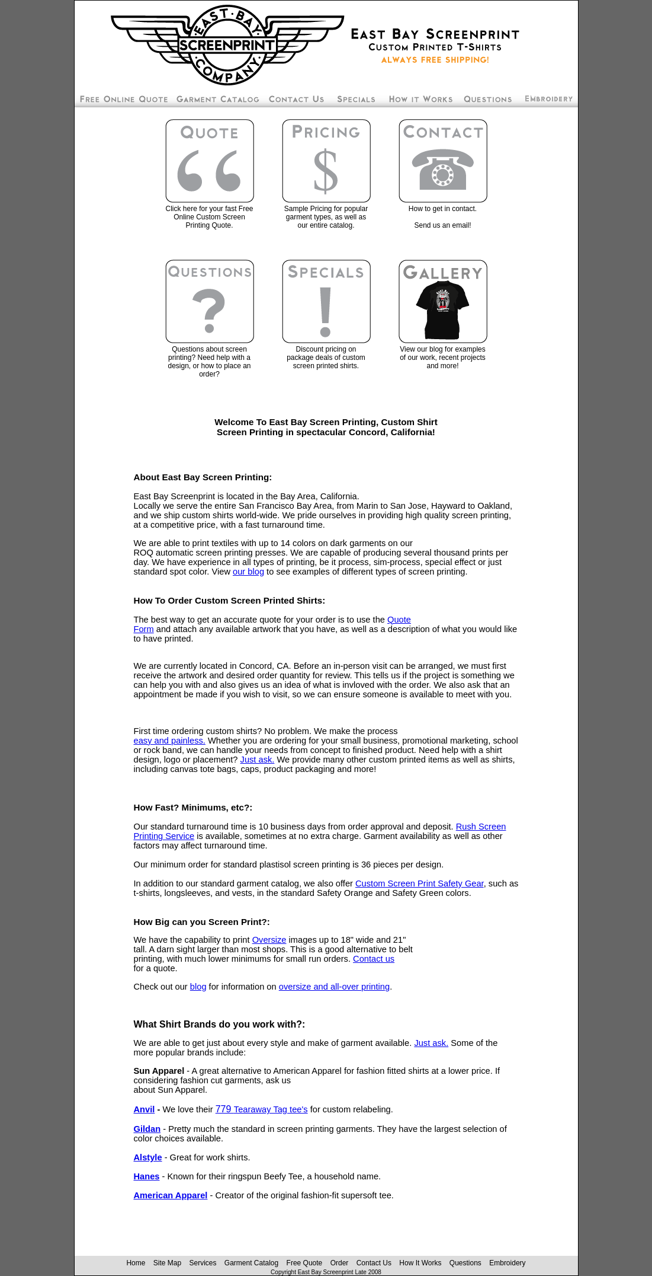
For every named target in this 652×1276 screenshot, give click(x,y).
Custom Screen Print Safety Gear (419, 883)
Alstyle (148, 1157)
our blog (248, 571)
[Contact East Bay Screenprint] (443, 178)
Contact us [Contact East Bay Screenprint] (373, 959)
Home (135, 1263)
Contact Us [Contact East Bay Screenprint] (373, 1263)
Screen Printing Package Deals (355, 98)
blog (198, 986)
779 (262, 1109)
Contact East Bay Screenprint (295, 98)
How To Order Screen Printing (420, 98)
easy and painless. (169, 740)
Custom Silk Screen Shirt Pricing (216, 98)
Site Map (167, 1263)
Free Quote (305, 1263)
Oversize (269, 940)
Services (202, 1263)
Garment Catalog (251, 1263)
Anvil (144, 1109)
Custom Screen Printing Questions (488, 98)
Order (339, 1263)
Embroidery (548, 98)
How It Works (420, 1263)
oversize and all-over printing (334, 986)
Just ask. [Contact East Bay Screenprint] (257, 759)
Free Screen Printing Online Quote (123, 98)
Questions (465, 1263)
